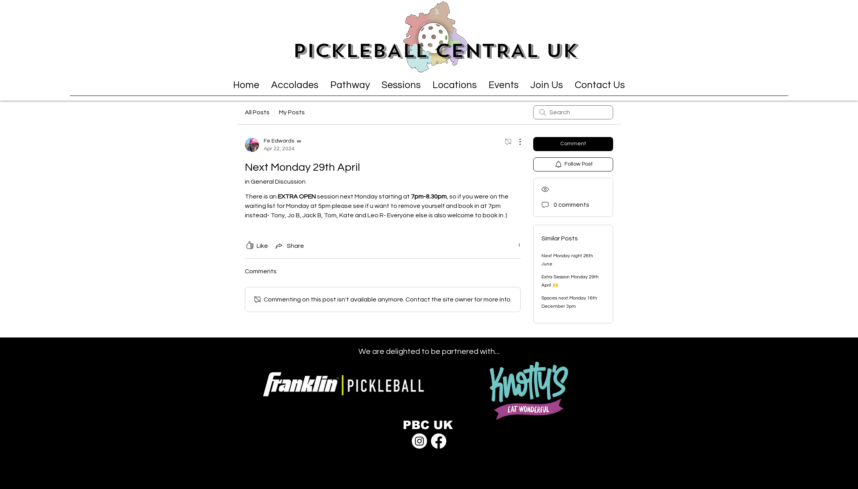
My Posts (292, 112)
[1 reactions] (515, 245)
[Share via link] (289, 246)
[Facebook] (438, 441)
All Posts (257, 112)
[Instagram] (419, 441)
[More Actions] (516, 141)
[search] (573, 112)
